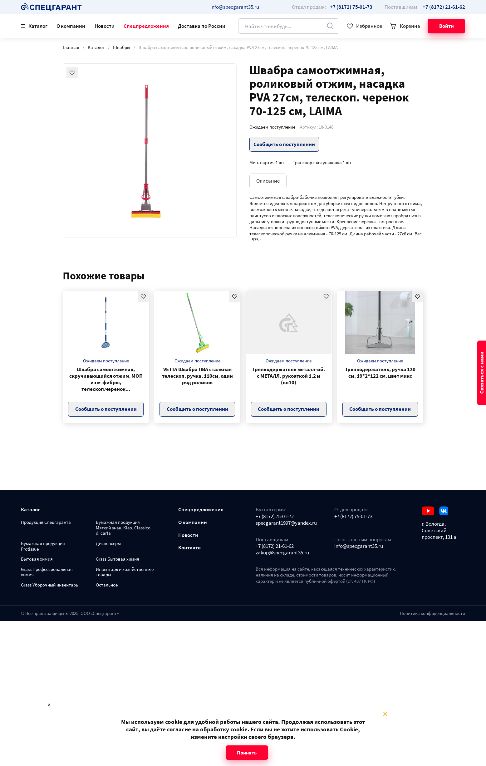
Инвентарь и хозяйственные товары (125, 572)
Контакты (190, 547)
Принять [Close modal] (247, 752)
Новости (105, 25)
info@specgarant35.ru (234, 6)
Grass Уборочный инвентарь (49, 585)
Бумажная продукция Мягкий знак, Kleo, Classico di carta (123, 528)
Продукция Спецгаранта (46, 522)
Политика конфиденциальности (432, 613)
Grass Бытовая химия (117, 559)
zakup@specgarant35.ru (282, 552)
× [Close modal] (385, 714)
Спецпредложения (146, 25)
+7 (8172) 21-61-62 (275, 546)
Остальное (107, 585)
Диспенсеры (108, 543)
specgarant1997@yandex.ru (286, 523)
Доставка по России (201, 25)
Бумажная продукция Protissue (43, 546)
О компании (70, 25)
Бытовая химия (37, 559)
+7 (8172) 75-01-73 (353, 516)
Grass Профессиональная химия (47, 572)
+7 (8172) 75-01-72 (275, 516)
